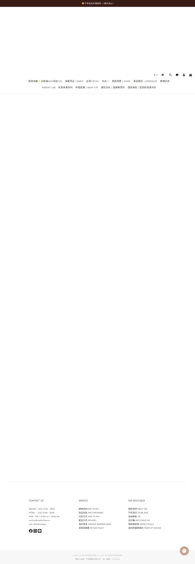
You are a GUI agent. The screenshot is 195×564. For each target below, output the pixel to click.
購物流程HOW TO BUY (89, 508)
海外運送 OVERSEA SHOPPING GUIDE (95, 524)
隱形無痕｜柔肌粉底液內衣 (142, 22)
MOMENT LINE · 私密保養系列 (57, 22)
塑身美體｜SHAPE (121, 16)
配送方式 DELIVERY (87, 520)
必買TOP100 (92, 16)
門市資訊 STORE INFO (138, 512)
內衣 (105, 16)
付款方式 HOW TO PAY (89, 516)
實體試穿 (165, 16)
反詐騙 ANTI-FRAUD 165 (139, 520)
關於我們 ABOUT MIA (137, 508)
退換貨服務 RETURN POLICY (91, 528)
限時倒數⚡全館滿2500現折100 (45, 16)
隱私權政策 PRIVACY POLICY (141, 524)
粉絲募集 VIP (134, 516)
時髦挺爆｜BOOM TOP (87, 22)
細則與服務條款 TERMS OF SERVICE (144, 528)
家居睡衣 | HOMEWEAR (145, 16)
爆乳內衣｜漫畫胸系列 (113, 22)
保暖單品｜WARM (74, 16)
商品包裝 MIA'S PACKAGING (91, 512)
